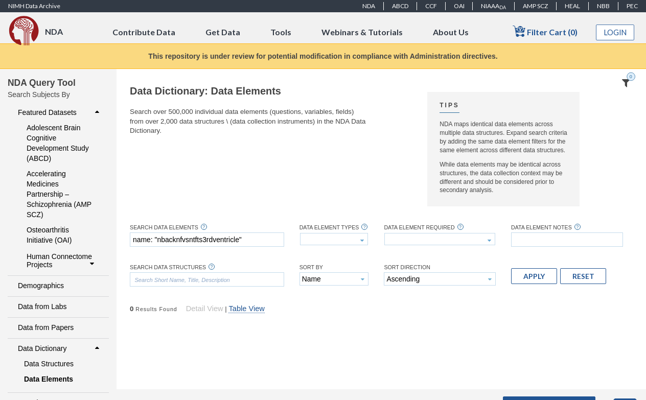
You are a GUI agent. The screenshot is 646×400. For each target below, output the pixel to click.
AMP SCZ (535, 6)
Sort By (311, 267)
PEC (632, 6)
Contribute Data (143, 32)
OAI (459, 6)
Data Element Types (329, 227)
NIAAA (493, 6)
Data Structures (49, 364)
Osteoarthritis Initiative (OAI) (49, 235)
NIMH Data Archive (34, 6)
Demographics (41, 285)
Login (615, 32)
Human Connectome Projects (62, 260)
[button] (534, 276)
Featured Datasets (60, 112)
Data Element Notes (541, 227)
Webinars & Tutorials (362, 32)
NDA (368, 6)
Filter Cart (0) (545, 31)
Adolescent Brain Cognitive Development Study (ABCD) (58, 143)
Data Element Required (419, 227)
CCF (431, 6)
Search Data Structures (168, 267)
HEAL (572, 6)
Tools (280, 32)
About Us (451, 32)
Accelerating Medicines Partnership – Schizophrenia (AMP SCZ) (59, 194)
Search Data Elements (164, 227)
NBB (603, 6)
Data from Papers (46, 327)
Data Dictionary (60, 348)
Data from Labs (42, 306)
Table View (246, 308)
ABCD (400, 6)
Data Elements (48, 379)
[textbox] (207, 239)
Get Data (222, 32)
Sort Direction (407, 267)
